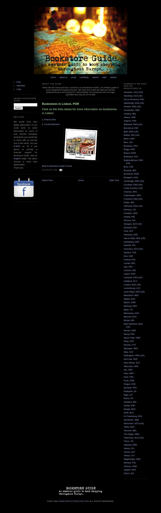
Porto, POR (129, 380)
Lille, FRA (128, 267)
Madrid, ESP (129, 299)
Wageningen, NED (132, 459)
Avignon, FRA (130, 121)
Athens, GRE (130, 117)
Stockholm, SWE (131, 420)
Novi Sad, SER (130, 359)
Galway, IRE (129, 217)
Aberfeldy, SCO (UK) (133, 96)
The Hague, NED (131, 434)
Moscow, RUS (130, 317)
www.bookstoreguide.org (74, 501)
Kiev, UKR (128, 256)
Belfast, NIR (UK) (131, 135)
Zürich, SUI (129, 473)
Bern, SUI (128, 142)
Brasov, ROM (130, 153)
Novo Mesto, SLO (132, 363)
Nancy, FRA (129, 334)
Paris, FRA (129, 377)
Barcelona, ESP (131, 128)
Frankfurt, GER (130, 213)
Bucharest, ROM (131, 174)
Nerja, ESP (129, 341)
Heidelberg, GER (131, 242)
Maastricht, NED (131, 295)
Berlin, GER (129, 139)
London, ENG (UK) (132, 285)
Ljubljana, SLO (130, 281)
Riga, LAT (128, 395)
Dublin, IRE (129, 202)
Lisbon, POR (129, 274)
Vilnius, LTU (129, 455)
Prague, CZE (130, 384)
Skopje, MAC (130, 409)
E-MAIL (17, 146)
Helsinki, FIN (129, 245)
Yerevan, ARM (130, 466)
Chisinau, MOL (130, 192)
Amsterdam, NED (132, 110)
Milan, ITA (128, 309)
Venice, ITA (129, 448)
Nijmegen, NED (131, 348)
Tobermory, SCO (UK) (134, 438)
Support (17, 158)
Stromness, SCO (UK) (134, 423)
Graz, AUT (128, 231)
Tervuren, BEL (130, 430)
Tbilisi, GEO (129, 427)
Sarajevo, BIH (130, 402)
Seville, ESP (129, 405)
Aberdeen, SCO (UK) (133, 92)
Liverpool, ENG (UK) (133, 277)
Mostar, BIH (129, 320)
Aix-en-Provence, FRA (134, 99)
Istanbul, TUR (130, 252)
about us (63, 77)
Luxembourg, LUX (132, 288)
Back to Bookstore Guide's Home (57, 166)
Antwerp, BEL (130, 114)
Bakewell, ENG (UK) (133, 124)
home (53, 77)
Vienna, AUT (129, 452)
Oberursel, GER (131, 366)
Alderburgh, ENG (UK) (134, 103)
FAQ (19, 82)
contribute (84, 77)
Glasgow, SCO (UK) (133, 224)
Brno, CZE (128, 167)
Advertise (21, 85)
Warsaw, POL (130, 463)
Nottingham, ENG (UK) (134, 355)
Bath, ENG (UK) (131, 131)
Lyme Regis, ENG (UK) (134, 292)
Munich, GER (130, 330)
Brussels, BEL (130, 170)
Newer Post (47, 180)
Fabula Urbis (50, 119)
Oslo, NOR (129, 373)
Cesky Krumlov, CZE (133, 188)
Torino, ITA (128, 441)
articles (113, 77)
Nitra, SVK (128, 352)
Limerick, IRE (130, 270)
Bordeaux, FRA (131, 146)
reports (95, 77)
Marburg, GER (130, 306)
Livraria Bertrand (51, 124)
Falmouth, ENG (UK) (133, 206)
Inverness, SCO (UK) (133, 249)
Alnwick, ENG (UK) (132, 106)
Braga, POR (129, 149)
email (73, 77)
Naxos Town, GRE (132, 338)
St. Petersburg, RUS (133, 416)
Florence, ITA (130, 209)
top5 (104, 77)
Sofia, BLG (129, 412)
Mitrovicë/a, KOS (131, 313)
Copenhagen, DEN (132, 195)
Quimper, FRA (130, 387)
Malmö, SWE (130, 302)
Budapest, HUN (131, 177)
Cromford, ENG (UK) (133, 199)
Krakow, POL (130, 259)
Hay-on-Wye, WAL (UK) (134, 238)
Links (19, 89)
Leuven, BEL (129, 263)
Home (81, 180)
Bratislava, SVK (131, 156)
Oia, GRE (128, 370)
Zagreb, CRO (130, 470)
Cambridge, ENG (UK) (134, 181)
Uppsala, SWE (130, 445)
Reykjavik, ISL (130, 391)
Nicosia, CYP (130, 345)
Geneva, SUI (129, 220)
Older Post (114, 180)
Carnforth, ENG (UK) (133, 185)
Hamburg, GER (131, 234)
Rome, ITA (128, 398)
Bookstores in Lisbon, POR (60, 103)
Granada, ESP (130, 227)
